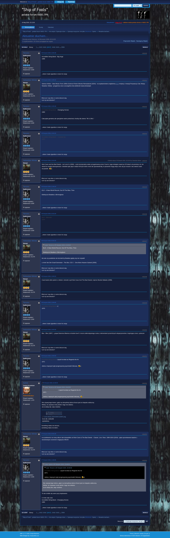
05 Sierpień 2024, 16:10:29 (49, 160)
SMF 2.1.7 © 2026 (24, 533)
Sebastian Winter (30, 80)
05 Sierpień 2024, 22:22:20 (49, 213)
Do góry (25, 512)
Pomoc (132, 533)
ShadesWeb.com (34, 535)
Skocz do (120, 521)
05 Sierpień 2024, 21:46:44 (49, 186)
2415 (40, 47)
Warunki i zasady (139, 533)
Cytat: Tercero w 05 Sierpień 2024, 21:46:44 (58, 245)
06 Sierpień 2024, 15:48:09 (49, 302)
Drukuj (145, 47)
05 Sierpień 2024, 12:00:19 (49, 80)
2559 (63, 47)
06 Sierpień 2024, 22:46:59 (50, 383)
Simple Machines (34, 533)
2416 (44, 47)
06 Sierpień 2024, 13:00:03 (49, 276)
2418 (53, 47)
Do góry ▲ (147, 533)
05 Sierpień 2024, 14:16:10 (49, 133)
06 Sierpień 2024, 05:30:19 (49, 240)
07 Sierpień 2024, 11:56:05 (49, 460)
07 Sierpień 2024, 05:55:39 (49, 433)
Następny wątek (142, 41)
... (38, 47)
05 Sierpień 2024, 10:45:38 (49, 53)
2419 (57, 47)
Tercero (26, 53)
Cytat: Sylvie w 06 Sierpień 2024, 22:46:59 (57, 464)
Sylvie (94, 31)
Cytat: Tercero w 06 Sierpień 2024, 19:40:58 (58, 387)
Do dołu (24, 47)
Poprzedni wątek (129, 41)
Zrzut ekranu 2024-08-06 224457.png (54, 417)
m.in (117, 84)
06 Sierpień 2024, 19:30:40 (49, 329)
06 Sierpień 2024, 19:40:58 (49, 355)
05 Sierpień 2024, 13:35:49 (49, 106)
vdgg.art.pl (118, 22)
